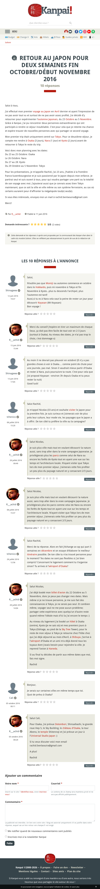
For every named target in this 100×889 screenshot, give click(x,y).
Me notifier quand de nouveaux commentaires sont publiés (39, 831)
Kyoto (64, 140)
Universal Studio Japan (43, 735)
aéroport (35, 640)
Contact (45, 871)
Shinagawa (11, 290)
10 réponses (50, 86)
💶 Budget (10, 37)
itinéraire (32, 554)
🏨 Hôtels (44, 37)
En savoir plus (74, 887)
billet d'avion (58, 592)
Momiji (49, 283)
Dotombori (60, 724)
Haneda (53, 648)
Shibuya (76, 637)
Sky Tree (66, 629)
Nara (47, 140)
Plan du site (73, 871)
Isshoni (8, 42)
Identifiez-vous (27, 792)
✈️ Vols (34, 37)
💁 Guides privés (70, 37)
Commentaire (13, 802)
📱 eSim (92, 37)
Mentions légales (28, 871)
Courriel (56, 783)
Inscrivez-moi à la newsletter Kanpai (27, 836)
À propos (45, 867)
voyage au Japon (42, 111)
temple (44, 731)
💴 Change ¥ (23, 37)
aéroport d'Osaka (58, 566)
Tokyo (58, 136)
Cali (11, 697)
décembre (46, 550)
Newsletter (77, 867)
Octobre (70, 119)
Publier (10, 843)
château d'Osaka (71, 728)
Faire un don (61, 867)
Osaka (31, 140)
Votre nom (12, 783)
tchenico (11, 416)
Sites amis (58, 871)
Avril (57, 111)
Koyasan (42, 302)
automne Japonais (48, 119)
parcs (56, 455)
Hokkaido (41, 287)
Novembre (85, 119)
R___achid (16, 214)
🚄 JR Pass (55, 37)
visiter (72, 409)
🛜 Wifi (83, 37)
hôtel (72, 621)
